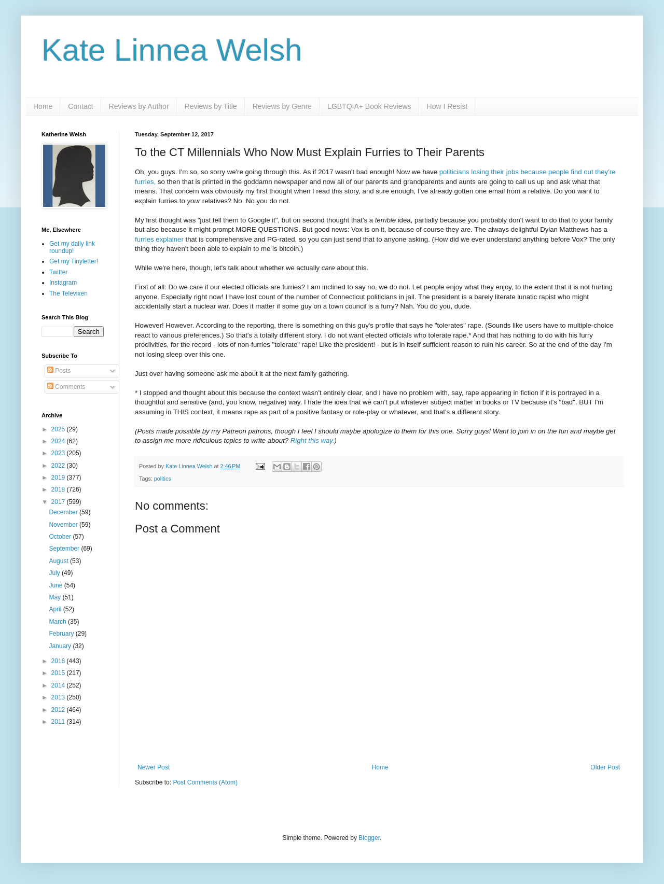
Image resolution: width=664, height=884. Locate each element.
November (64, 524)
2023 (59, 453)
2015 (59, 673)
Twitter (58, 272)
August (59, 561)
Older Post (605, 767)
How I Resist (447, 106)
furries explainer (159, 239)
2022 (59, 465)
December (64, 512)
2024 (59, 441)
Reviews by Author (139, 106)
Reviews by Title (211, 106)
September (65, 548)
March (58, 621)
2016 (59, 661)
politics (162, 478)
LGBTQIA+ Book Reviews (369, 106)
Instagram (63, 282)
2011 (59, 721)
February (62, 633)
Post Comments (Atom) (205, 782)
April (56, 609)
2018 (59, 489)
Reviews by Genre (282, 106)
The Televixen (68, 293)
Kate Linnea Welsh (172, 50)
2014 (59, 685)
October (61, 536)
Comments (66, 386)
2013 (59, 697)
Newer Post (153, 767)
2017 (59, 502)
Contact (80, 106)
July (55, 573)
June (56, 585)
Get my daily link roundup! (72, 247)
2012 (59, 709)
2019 (59, 477)
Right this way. (312, 440)
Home (42, 106)
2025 (59, 429)
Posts (59, 370)
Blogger (369, 837)
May (55, 597)
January (61, 646)
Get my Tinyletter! (73, 261)
